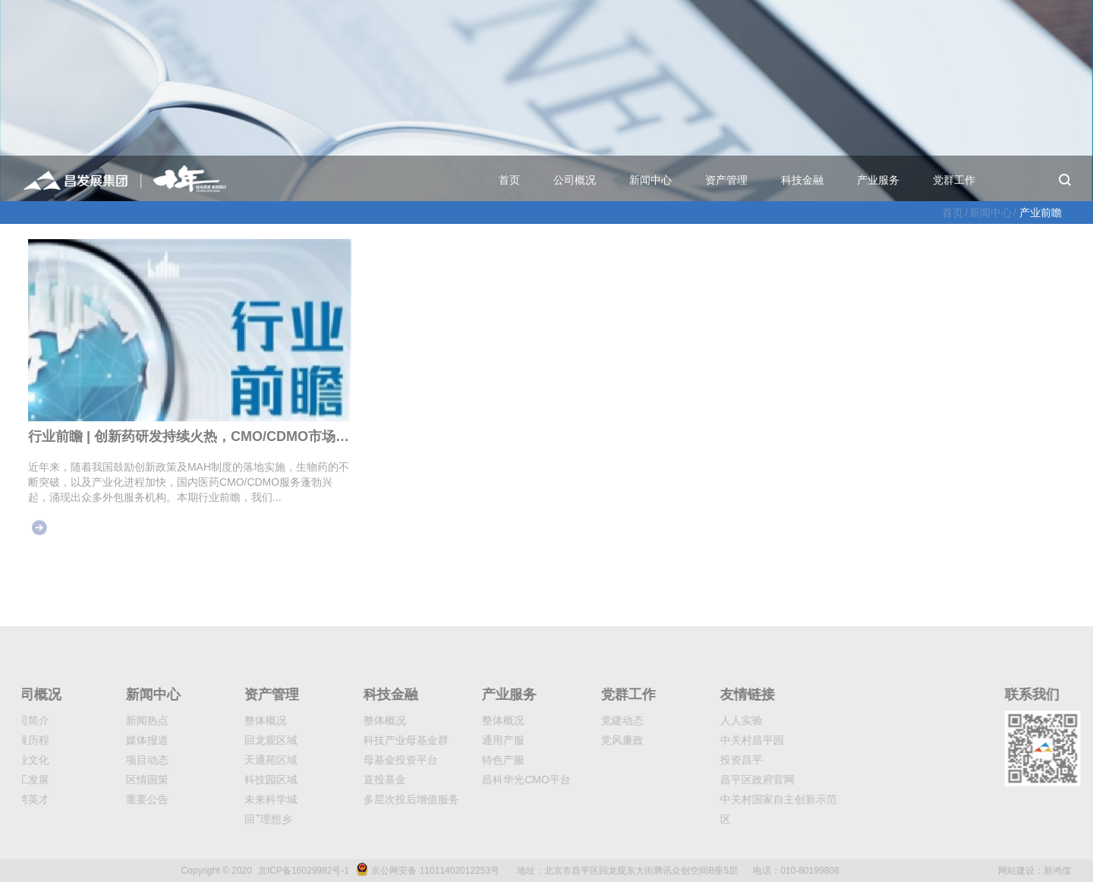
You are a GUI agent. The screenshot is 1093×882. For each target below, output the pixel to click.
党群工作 (954, 180)
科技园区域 (228, 779)
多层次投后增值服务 (368, 799)
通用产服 (460, 740)
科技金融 (802, 180)
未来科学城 (228, 799)
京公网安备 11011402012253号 (435, 870)
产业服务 (878, 180)
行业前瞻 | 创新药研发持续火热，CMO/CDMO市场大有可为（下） (189, 436)
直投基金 (341, 779)
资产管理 (726, 180)
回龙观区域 (228, 740)
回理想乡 (226, 819)
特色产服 (460, 760)
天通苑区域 (228, 760)
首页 (509, 180)
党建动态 (579, 720)
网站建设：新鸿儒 (1034, 870)
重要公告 (104, 799)
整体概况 (223, 720)
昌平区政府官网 (714, 779)
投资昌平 (698, 760)
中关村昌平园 (709, 740)
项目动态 (104, 760)
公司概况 (574, 180)
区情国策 (104, 779)
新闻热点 (104, 720)
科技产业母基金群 (362, 740)
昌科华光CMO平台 (483, 779)
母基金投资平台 (357, 760)
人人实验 (698, 720)
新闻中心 (650, 180)
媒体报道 (104, 740)
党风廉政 (579, 740)
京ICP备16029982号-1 (303, 870)
